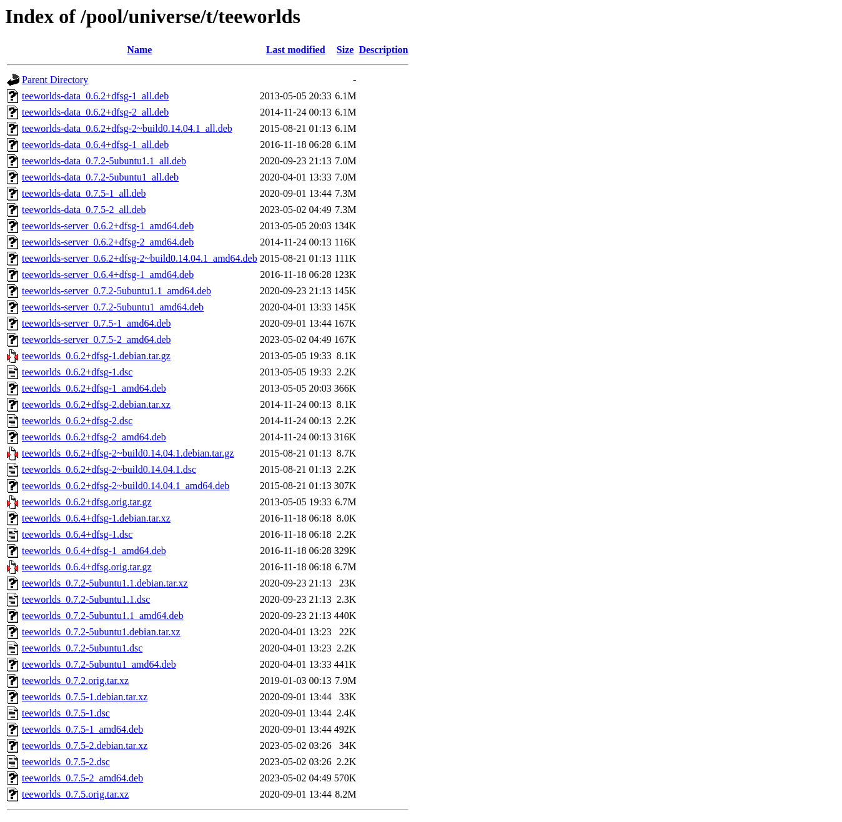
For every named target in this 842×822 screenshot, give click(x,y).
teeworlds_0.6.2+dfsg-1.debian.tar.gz (96, 355)
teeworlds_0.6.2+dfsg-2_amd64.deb (94, 437)
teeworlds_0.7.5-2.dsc (66, 761)
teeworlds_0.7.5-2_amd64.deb (82, 778)
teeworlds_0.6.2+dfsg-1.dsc (77, 372)
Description (383, 49)
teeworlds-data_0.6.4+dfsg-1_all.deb (95, 144)
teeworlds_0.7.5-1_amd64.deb (82, 729)
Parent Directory (55, 79)
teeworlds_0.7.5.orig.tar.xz (75, 794)
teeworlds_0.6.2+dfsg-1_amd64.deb (94, 388)
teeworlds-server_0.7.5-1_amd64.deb (96, 323)
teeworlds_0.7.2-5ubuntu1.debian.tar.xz (101, 631)
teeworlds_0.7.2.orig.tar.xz (75, 680)
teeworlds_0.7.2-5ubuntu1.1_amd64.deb (103, 615)
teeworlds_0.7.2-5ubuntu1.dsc (82, 648)
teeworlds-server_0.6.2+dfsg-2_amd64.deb (108, 242)
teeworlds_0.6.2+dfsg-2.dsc (77, 420)
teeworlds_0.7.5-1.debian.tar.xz (84, 696)
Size (345, 49)
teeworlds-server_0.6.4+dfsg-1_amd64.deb (108, 274)
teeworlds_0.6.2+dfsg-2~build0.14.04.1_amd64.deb (125, 485)
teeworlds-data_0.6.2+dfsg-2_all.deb (95, 112)
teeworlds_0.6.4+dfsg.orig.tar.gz (87, 567)
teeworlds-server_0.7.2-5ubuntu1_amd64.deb (113, 307)
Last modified (295, 49)
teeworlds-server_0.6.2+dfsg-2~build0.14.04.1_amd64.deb (139, 258)
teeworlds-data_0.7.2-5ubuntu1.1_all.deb (104, 161)
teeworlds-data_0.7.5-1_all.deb (84, 193)
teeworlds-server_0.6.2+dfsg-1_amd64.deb (108, 225)
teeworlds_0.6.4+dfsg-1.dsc (77, 534)
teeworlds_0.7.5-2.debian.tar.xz (84, 745)
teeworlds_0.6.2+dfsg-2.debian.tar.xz (96, 404)
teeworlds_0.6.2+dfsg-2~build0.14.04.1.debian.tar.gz (128, 453)
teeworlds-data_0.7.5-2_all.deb (84, 209)
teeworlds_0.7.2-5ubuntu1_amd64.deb (99, 664)
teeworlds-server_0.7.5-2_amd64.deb (96, 339)
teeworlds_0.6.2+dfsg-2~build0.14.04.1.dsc (109, 469)
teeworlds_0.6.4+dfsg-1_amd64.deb (94, 550)
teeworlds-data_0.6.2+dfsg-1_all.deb (95, 96)
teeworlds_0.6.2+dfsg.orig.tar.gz (87, 502)
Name (139, 49)
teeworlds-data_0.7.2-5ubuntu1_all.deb (100, 177)
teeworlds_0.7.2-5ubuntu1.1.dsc (86, 599)
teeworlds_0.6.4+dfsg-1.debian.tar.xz (96, 518)
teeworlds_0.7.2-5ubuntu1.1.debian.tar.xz (105, 583)
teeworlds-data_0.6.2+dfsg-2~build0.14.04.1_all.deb (127, 128)
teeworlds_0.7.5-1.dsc (66, 713)
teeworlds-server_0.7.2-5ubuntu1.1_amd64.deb (116, 290)
